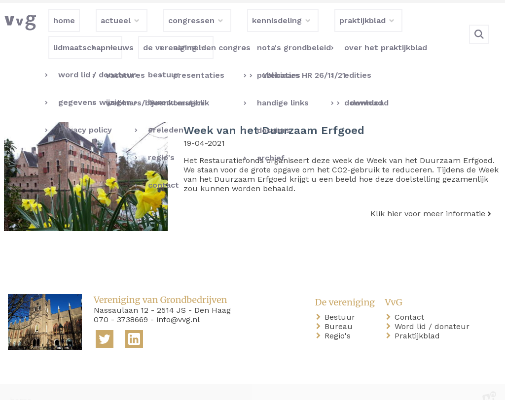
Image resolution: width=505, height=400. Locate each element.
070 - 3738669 (121, 303)
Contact (411, 301)
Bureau (340, 310)
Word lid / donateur (433, 310)
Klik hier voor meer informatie (427, 197)
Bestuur (341, 301)
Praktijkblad (419, 320)
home (21, 384)
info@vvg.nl (178, 303)
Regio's (339, 320)
